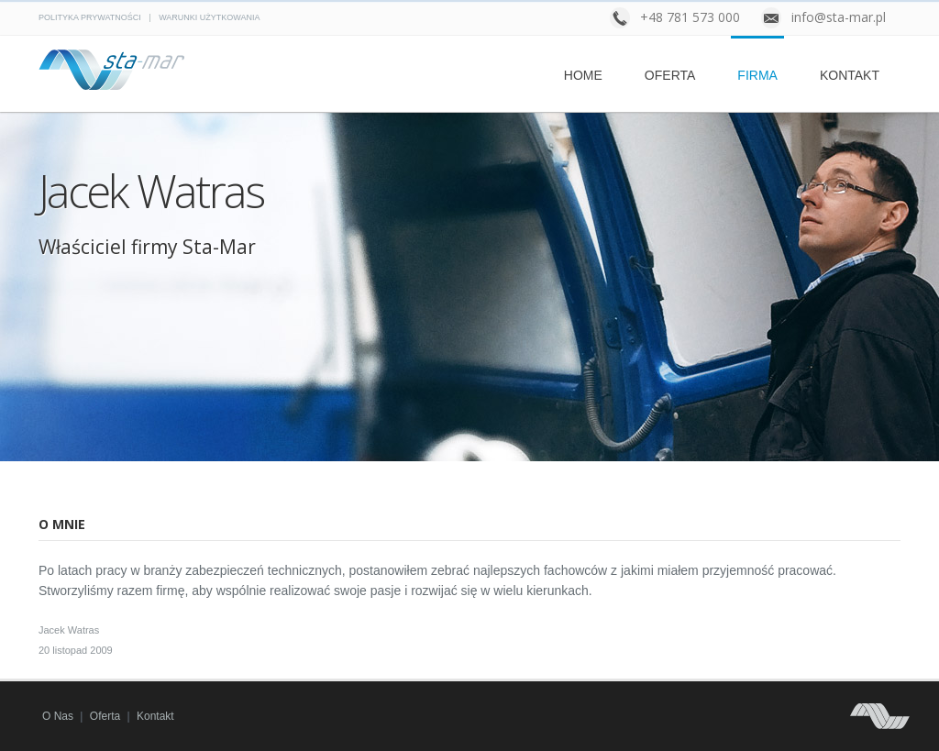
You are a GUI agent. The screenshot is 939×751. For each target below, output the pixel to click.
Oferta (670, 75)
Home (583, 75)
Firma (757, 75)
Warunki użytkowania (209, 17)
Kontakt (849, 75)
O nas (57, 716)
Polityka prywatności (90, 17)
